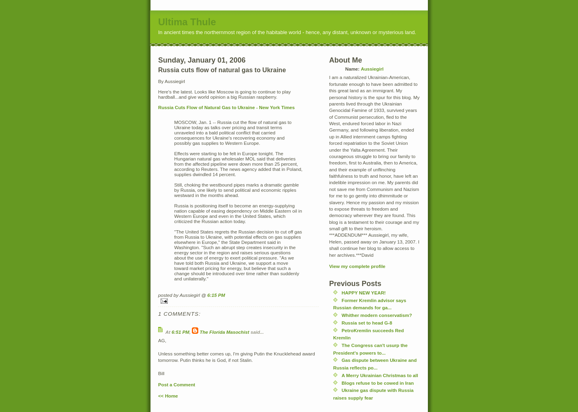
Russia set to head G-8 (367, 322)
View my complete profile (357, 266)
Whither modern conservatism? (377, 315)
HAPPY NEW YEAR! (364, 292)
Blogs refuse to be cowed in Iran (378, 383)
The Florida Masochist (224, 332)
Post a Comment (176, 384)
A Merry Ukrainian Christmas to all (380, 375)
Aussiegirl (372, 68)
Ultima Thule (187, 21)
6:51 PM (180, 332)
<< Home (168, 395)
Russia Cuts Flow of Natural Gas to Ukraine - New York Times (226, 107)
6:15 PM (216, 295)
